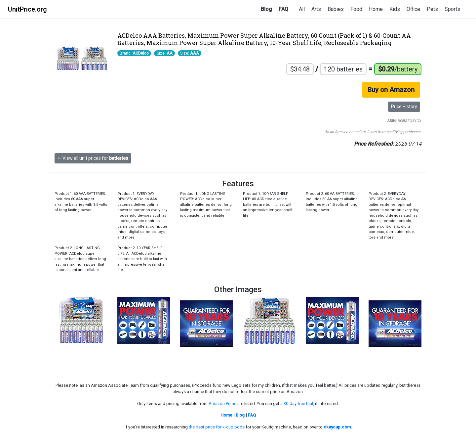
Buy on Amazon (391, 90)
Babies (336, 9)
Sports (452, 9)
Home (376, 9)
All (302, 9)
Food (356, 9)
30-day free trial (298, 403)
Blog (266, 9)
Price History (404, 106)
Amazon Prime (222, 403)
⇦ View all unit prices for (93, 158)
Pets (432, 9)
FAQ (283, 9)
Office (413, 9)
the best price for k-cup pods (217, 426)
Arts (316, 9)
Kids (394, 9)
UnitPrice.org (27, 9)
